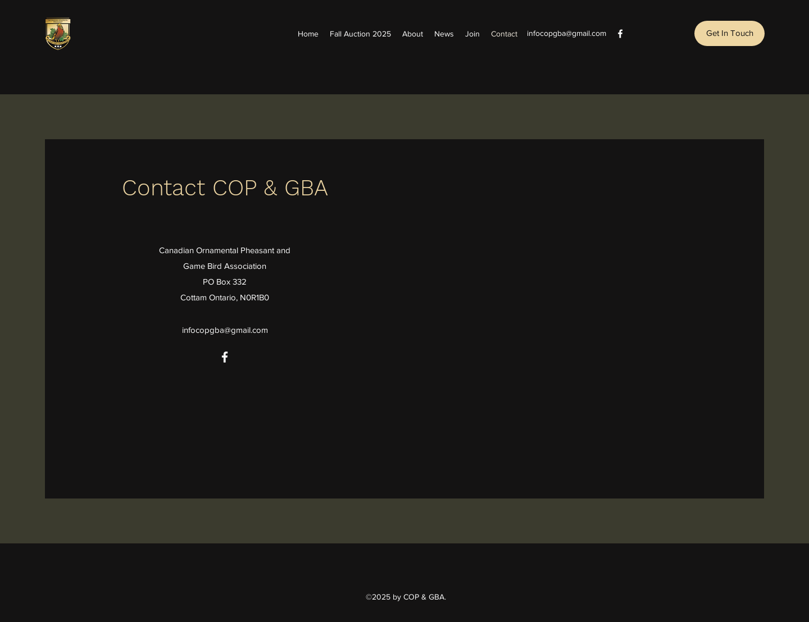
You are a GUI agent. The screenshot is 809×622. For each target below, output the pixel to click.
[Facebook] (620, 33)
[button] (729, 33)
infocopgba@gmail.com (566, 33)
